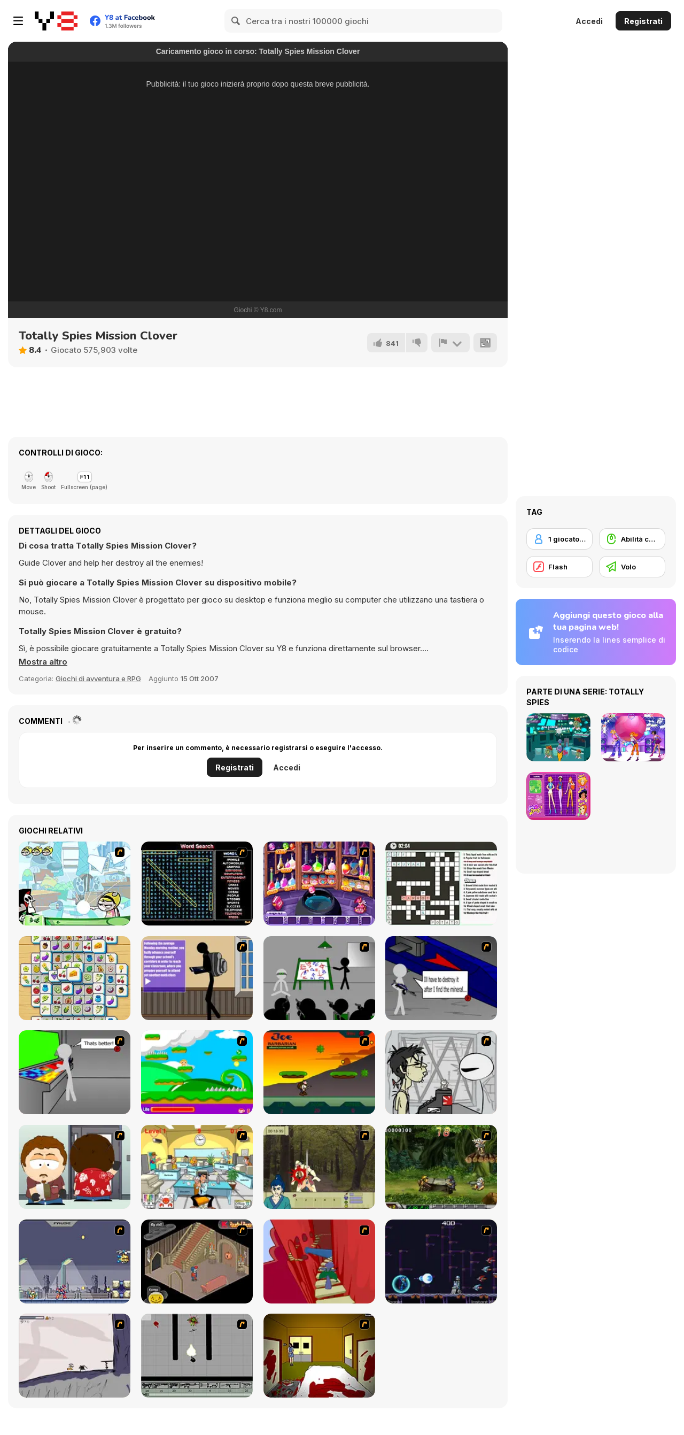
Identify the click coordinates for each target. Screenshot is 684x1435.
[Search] (236, 21)
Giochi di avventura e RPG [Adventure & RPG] (98, 678)
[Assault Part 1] (319, 978)
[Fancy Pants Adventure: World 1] (74, 1356)
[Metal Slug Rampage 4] (441, 1167)
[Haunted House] (197, 1261)
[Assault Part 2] (441, 978)
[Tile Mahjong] (74, 978)
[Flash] (559, 566)
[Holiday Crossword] (441, 883)
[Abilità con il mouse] (632, 539)
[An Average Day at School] (197, 978)
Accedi (589, 21)
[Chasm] (319, 1261)
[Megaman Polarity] (441, 1261)
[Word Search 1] (197, 883)
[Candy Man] (197, 1072)
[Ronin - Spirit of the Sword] (319, 1167)
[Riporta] (450, 342)
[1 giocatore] (559, 539)
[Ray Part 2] (74, 1167)
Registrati (643, 21)
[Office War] (197, 1167)
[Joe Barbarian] (319, 1072)
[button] (43, 662)
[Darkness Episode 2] (319, 1356)
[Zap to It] (74, 883)
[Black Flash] (197, 1356)
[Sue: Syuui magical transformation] (319, 883)
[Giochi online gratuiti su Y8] (56, 20)
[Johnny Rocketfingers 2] (441, 1072)
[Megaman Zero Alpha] (74, 1261)
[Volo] (632, 566)
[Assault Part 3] (74, 1072)
